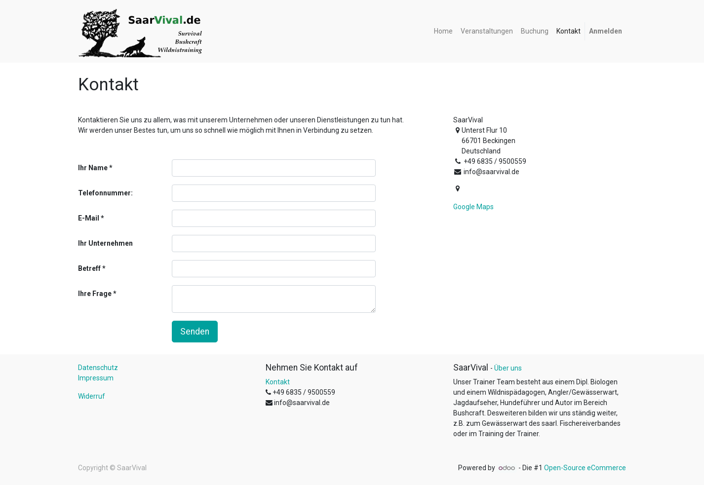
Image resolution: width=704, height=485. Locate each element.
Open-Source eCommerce (585, 468)
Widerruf (91, 396)
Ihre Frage (95, 294)
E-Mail (88, 218)
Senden (194, 331)
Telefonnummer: (105, 193)
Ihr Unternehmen (105, 243)
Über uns (508, 368)
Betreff (89, 268)
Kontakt (278, 382)
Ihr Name (93, 168)
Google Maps (473, 207)
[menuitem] (443, 31)
